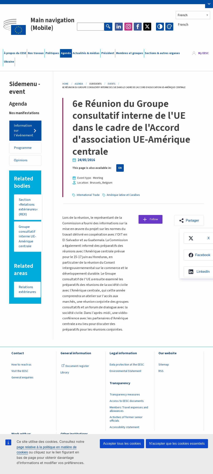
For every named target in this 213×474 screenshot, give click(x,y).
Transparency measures (125, 394)
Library (65, 372)
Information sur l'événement (23, 130)
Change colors (169, 27)
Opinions (21, 160)
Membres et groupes (129, 53)
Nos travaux (36, 53)
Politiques (52, 53)
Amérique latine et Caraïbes (124, 195)
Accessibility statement (124, 427)
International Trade (88, 195)
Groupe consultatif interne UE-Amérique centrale (27, 237)
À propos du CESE (15, 53)
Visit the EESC (19, 371)
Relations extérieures (27, 291)
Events (111, 83)
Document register (75, 366)
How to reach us (21, 364)
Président (107, 53)
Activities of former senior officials (126, 419)
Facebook (138, 27)
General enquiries (22, 377)
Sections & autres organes (162, 53)
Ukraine (9, 62)
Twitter (147, 27)
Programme (23, 148)
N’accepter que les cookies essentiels (177, 443)
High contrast (160, 27)
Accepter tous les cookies (122, 443)
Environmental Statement (125, 371)
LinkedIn (119, 27)
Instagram (128, 27)
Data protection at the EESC (127, 364)
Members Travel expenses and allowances (129, 409)
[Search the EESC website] (90, 27)
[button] (189, 220)
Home (65, 83)
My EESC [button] (203, 53)
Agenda (66, 53)
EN (120, 168)
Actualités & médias (86, 53)
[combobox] (193, 32)
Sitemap (164, 364)
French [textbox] (183, 24)
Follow (155, 219)
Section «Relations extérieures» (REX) (28, 207)
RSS (161, 371)
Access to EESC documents (127, 401)
